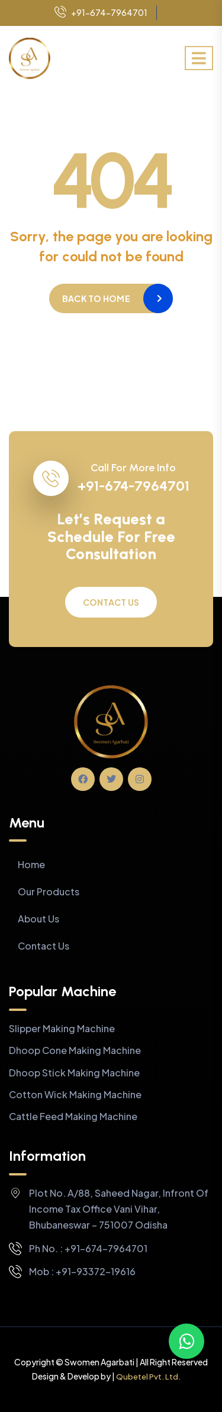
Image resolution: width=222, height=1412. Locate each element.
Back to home (96, 298)
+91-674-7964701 (100, 13)
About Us (38, 918)
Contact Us (111, 602)
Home (31, 864)
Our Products (48, 891)
